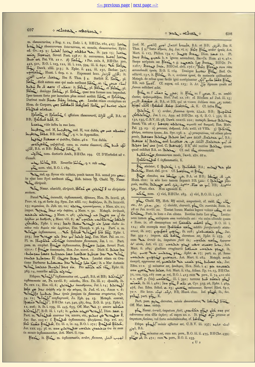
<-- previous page (113, 4)
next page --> (145, 4)
